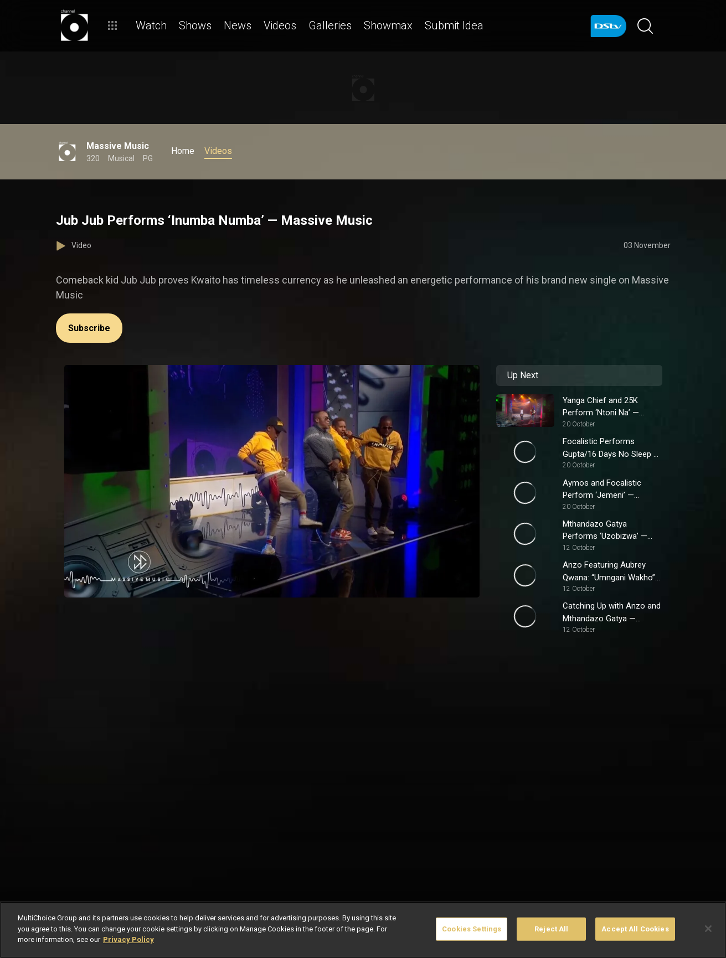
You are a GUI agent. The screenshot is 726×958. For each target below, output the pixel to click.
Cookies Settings (471, 929)
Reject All (551, 929)
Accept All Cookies (634, 929)
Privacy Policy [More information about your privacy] (128, 939)
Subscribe (89, 328)
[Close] (708, 928)
